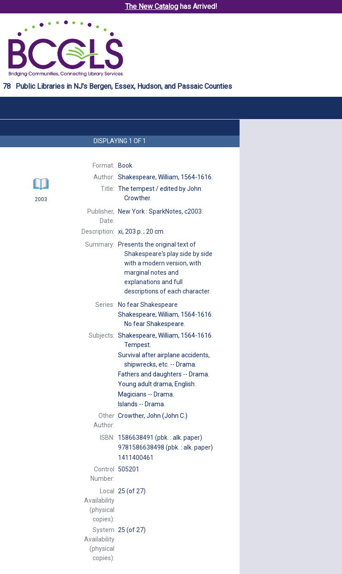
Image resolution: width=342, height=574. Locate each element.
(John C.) (152, 415)
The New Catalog (151, 6)
